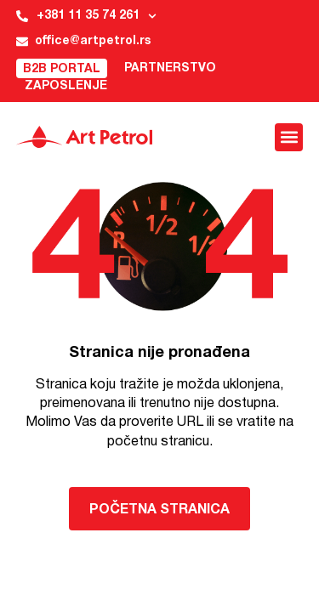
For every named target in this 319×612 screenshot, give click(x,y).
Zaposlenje (66, 86)
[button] (289, 137)
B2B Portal (61, 69)
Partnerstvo (170, 68)
